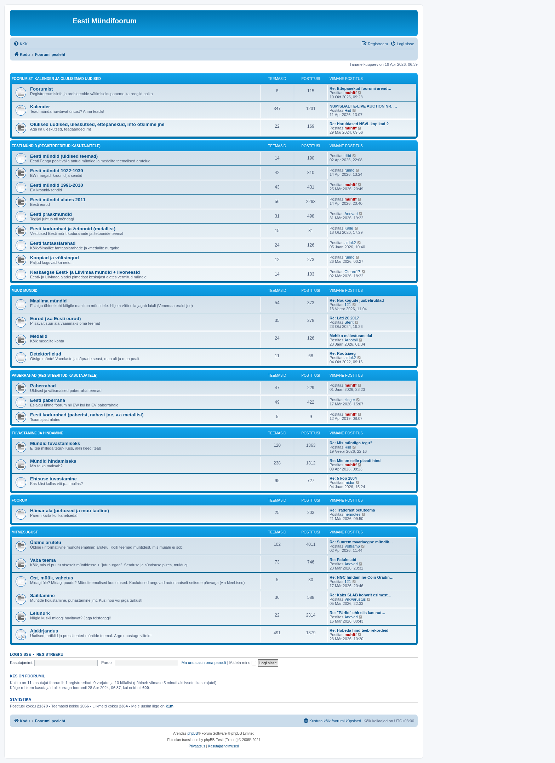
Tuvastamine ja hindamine (37, 433)
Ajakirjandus (44, 631)
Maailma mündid (48, 301)
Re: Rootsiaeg (343, 353)
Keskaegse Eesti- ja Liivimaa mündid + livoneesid (85, 272)
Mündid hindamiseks (53, 461)
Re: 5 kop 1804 (343, 478)
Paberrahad (43, 385)
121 (347, 304)
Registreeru (49, 654)
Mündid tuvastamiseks (55, 443)
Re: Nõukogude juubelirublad (357, 300)
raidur (349, 482)
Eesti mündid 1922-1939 (56, 170)
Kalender (40, 106)
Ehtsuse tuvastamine (53, 478)
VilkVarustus (355, 599)
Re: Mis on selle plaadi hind (355, 460)
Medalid (38, 336)
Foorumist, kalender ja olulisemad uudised (56, 79)
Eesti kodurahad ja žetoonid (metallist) (72, 228)
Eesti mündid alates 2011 (58, 199)
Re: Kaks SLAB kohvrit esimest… (360, 595)
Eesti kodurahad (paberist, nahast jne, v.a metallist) (87, 414)
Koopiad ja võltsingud (54, 257)
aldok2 (350, 243)
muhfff (350, 93)
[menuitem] (20, 44)
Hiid (347, 110)
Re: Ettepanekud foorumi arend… (360, 88)
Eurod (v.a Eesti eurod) (55, 318)
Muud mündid (25, 291)
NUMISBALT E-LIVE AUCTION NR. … (363, 106)
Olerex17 (352, 272)
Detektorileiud (45, 354)
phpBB (192, 733)
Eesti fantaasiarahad (52, 243)
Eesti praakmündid (51, 214)
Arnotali (350, 340)
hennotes (352, 514)
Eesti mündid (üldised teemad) (64, 156)
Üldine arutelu (45, 542)
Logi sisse (20, 654)
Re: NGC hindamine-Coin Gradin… (362, 577)
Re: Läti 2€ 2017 (344, 318)
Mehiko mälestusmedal (351, 336)
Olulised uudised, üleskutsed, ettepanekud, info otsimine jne (97, 124)
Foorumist (41, 89)
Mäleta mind (242, 662)
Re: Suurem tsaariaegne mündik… (361, 542)
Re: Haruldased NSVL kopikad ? (359, 124)
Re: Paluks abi (343, 559)
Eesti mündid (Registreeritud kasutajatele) (56, 146)
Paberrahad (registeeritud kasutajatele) (54, 375)
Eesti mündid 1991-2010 (56, 185)
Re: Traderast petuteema (352, 510)
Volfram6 (352, 546)
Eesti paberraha (47, 400)
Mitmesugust (25, 532)
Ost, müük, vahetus (51, 577)
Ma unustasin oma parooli (204, 662)
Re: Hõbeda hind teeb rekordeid (359, 630)
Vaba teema (43, 560)
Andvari (350, 214)
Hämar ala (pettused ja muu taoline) (69, 510)
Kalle (348, 228)
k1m (169, 706)
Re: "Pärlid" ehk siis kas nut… (357, 613)
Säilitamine (42, 595)
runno (349, 170)
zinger (349, 400)
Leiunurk (40, 613)
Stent (349, 322)
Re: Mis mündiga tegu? (351, 443)
